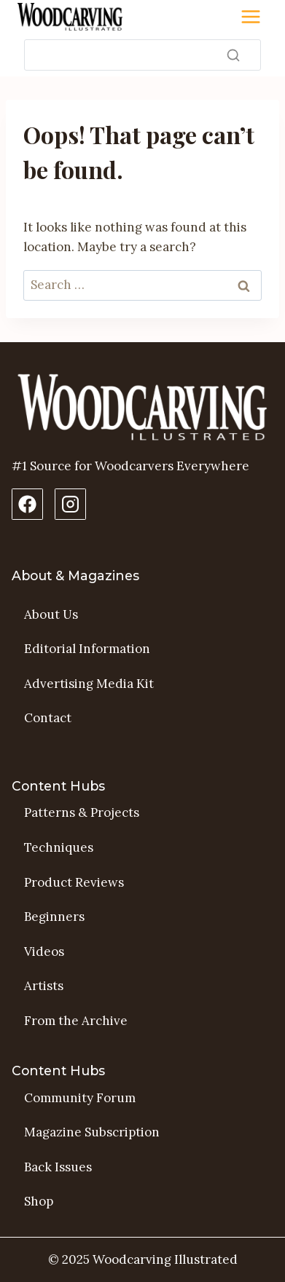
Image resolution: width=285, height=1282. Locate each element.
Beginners (54, 917)
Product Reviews (74, 882)
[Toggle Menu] (251, 16)
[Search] (142, 55)
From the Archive (76, 1021)
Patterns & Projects (81, 812)
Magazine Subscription (92, 1132)
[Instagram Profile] (70, 504)
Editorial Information (87, 649)
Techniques (58, 847)
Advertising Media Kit (89, 684)
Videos (44, 951)
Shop (38, 1201)
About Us (51, 614)
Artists (43, 986)
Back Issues (58, 1167)
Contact (47, 718)
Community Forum (80, 1098)
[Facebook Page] (27, 504)
